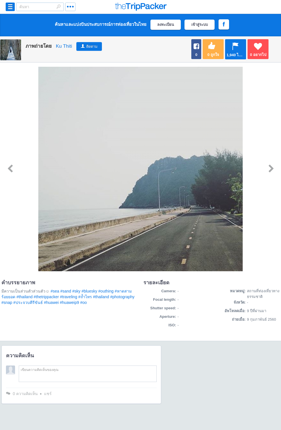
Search (58, 6)
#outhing (106, 291)
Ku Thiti (64, 46)
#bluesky (89, 291)
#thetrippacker (46, 297)
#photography (122, 297)
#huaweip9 (69, 302)
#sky (76, 291)
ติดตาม (92, 46)
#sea (55, 291)
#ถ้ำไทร (85, 297)
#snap (6, 302)
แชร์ (48, 393)
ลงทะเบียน (165, 24)
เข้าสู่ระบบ (199, 24)
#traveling (68, 297)
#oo (83, 302)
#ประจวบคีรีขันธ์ (28, 302)
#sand (65, 291)
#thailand (24, 297)
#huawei (51, 302)
